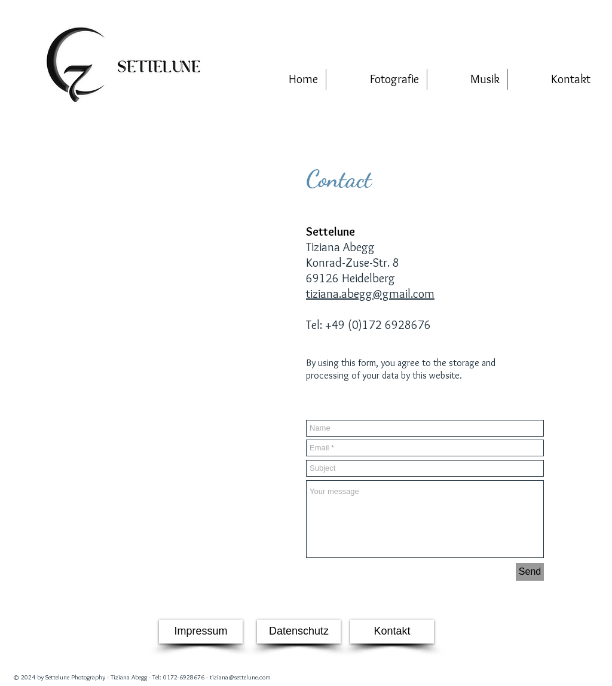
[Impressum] (201, 632)
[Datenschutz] (299, 632)
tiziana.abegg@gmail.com (370, 293)
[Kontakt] (392, 632)
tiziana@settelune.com (240, 677)
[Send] (530, 572)
